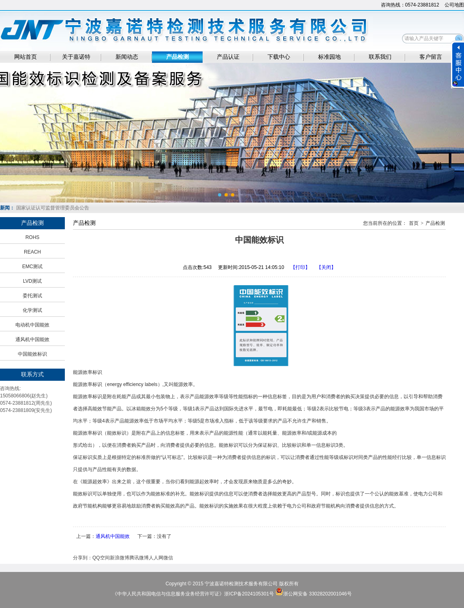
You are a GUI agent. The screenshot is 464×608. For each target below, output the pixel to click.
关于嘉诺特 (76, 57)
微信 (168, 558)
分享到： (82, 558)
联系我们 (380, 57)
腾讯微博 (139, 558)
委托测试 (32, 296)
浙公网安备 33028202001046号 (317, 594)
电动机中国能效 (32, 325)
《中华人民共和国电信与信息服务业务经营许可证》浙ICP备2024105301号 (193, 594)
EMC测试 (32, 266)
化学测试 (32, 310)
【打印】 (300, 267)
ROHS (33, 237)
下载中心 (278, 57)
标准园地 (329, 57)
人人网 (156, 558)
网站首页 (25, 57)
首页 (414, 223)
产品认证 (228, 57)
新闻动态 (126, 57)
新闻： (7, 208)
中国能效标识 (32, 354)
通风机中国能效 (32, 339)
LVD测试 (32, 281)
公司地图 (454, 5)
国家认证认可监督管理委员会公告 (52, 208)
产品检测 (177, 57)
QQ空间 (101, 558)
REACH (32, 252)
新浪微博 (119, 558)
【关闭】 (326, 267)
